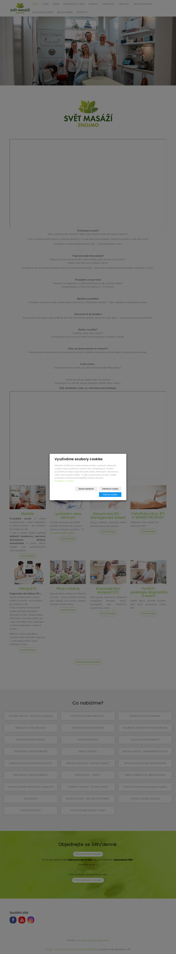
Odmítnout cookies (88, 492)
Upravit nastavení (65, 492)
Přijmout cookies (111, 492)
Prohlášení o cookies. (64, 484)
